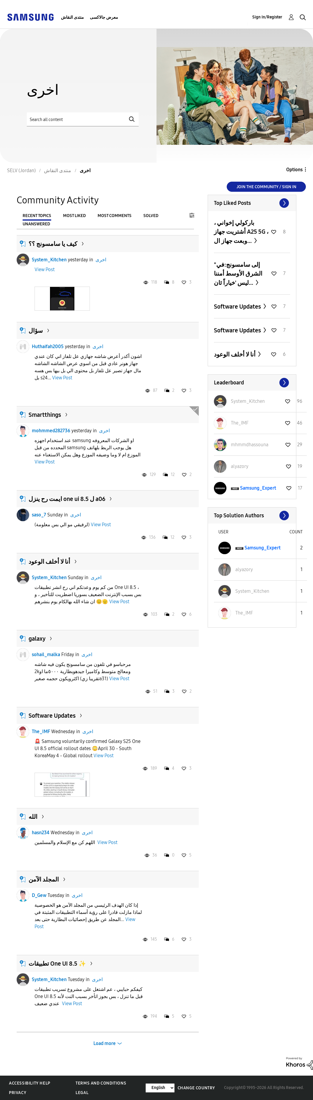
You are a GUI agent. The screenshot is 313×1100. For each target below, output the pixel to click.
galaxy (37, 638)
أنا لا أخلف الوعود (49, 561)
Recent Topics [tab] (37, 215)
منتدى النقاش (72, 17)
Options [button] (294, 169)
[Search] (83, 119)
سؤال (36, 330)
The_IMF (41, 731)
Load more (104, 1043)
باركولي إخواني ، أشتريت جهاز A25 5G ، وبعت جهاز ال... (241, 231)
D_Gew (39, 895)
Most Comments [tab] (115, 215)
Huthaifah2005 (48, 346)
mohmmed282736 (51, 430)
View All (252, 203)
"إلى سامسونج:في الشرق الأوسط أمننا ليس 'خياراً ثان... (238, 273)
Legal (82, 1092)
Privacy (17, 1092)
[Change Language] (160, 1088)
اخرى (101, 260)
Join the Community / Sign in (266, 186)
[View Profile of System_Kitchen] (248, 401)
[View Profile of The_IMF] (239, 423)
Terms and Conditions (101, 1083)
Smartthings (45, 414)
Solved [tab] (150, 215)
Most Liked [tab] (74, 215)
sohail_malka (46, 654)
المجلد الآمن (44, 879)
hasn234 (40, 832)
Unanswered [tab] (36, 224)
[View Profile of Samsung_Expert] (258, 488)
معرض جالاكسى (104, 17)
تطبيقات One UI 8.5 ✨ (57, 963)
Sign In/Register (267, 17)
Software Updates (52, 715)
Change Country (196, 1087)
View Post (45, 269)
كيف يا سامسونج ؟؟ (53, 243)
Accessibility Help (29, 1083)
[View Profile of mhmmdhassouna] (249, 444)
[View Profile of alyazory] (239, 466)
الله (33, 816)
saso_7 (39, 515)
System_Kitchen (49, 260)
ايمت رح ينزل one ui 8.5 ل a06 (67, 498)
